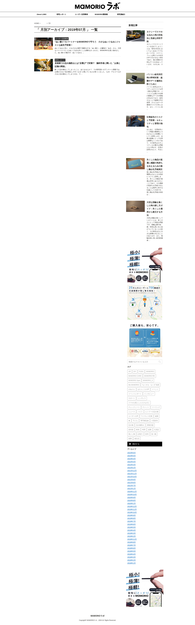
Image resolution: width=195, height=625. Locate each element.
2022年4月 (131, 462)
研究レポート (61, 14)
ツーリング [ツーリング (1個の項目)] (156, 407)
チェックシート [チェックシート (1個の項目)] (134, 407)
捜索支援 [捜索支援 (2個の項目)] (150, 425)
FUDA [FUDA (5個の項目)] (141, 371)
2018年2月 (131, 560)
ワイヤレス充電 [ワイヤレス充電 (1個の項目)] (146, 416)
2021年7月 (131, 486)
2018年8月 (131, 542)
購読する (134, 444)
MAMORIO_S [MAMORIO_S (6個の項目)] (148, 380)
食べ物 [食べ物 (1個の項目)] (153, 434)
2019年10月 (132, 512)
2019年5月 (131, 527)
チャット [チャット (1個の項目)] (146, 407)
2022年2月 (131, 468)
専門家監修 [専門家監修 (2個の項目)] (145, 421)
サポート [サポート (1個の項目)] (131, 398)
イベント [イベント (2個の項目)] (155, 389)
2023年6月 (131, 453)
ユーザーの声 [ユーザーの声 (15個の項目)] (133, 416)
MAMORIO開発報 (101, 14)
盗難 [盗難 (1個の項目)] (149, 430)
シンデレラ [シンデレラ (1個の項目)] (142, 398)
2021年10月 (132, 477)
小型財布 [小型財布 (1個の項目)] (154, 421)
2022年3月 (131, 465)
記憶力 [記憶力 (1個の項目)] (140, 434)
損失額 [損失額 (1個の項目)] (130, 430)
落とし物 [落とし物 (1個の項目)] (131, 434)
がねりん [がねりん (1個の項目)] (131, 389)
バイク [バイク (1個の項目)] (140, 412)
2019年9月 (131, 515)
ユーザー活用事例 (81, 14)
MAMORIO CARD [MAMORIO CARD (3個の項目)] (134, 376)
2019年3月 (131, 533)
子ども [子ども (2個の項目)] (135, 421)
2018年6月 (131, 548)
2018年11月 (132, 539)
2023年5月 (131, 456)
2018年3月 (131, 557)
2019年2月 (131, 536)
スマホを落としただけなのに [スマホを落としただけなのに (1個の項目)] (138, 403)
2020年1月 (131, 503)
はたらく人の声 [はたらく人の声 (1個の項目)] (143, 389)
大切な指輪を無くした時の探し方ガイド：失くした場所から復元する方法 (155, 208)
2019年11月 (132, 509)
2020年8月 (131, 500)
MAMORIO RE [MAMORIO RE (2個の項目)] (149, 376)
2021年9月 (131, 480)
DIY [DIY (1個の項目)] (135, 371)
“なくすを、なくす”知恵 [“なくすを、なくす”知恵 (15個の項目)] (150, 385)
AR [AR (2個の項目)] (129, 371)
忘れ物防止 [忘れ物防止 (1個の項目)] (140, 425)
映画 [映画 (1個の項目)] (137, 430)
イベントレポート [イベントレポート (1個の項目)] (134, 394)
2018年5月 (131, 551)
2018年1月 (131, 563)
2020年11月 (132, 492)
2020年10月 (132, 495)
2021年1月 (131, 489)
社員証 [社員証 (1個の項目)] (156, 430)
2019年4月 (131, 530)
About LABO (41, 14)
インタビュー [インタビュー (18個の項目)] (149, 394)
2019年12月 (132, 506)
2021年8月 (131, 483)
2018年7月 (131, 545)
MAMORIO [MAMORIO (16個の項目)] (150, 371)
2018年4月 (131, 554)
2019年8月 (131, 518)
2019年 (43, 23)
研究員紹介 (121, 14)
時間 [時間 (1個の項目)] (143, 430)
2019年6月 (131, 524)
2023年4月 (131, 459)
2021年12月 (132, 471)
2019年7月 (131, 521)
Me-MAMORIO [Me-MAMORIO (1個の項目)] (133, 385)
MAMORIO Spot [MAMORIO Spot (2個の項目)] (134, 380)
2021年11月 (132, 474)
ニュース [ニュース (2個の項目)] (131, 412)
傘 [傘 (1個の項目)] (129, 421)
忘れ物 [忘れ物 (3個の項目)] (130, 425)
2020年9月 (131, 497)
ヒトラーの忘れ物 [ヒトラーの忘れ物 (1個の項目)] (151, 412)
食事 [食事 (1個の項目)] (130, 438)
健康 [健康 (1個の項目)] (156, 416)
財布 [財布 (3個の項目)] (147, 434)
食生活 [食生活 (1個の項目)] (136, 438)
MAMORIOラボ (97, 616)
